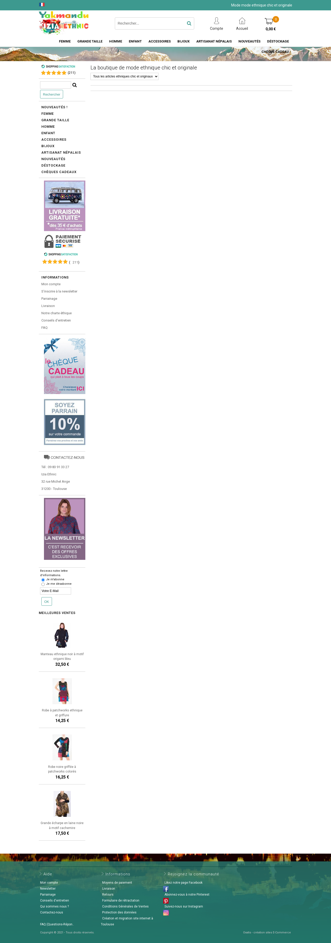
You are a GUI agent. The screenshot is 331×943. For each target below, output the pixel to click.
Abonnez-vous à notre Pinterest (186, 894)
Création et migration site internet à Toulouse (127, 921)
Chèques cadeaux (59, 172)
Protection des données (119, 912)
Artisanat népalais (61, 152)
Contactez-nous (51, 912)
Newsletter (48, 888)
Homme (115, 41)
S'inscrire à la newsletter (59, 291)
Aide (47, 874)
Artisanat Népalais (214, 41)
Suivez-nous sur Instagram (183, 906)
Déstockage (278, 41)
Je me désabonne (59, 583)
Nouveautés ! (54, 107)
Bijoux (183, 41)
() (72, 73)
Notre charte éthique (56, 313)
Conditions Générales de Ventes (125, 906)
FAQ (44, 328)
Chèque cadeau (275, 52)
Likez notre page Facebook (183, 882)
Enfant (135, 41)
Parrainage (49, 299)
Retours (108, 894)
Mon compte (51, 284)
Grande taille (89, 41)
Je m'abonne (55, 579)
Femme (65, 41)
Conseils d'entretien (56, 320)
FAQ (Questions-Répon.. (57, 924)
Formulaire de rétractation (120, 900)
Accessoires (159, 41)
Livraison (48, 306)
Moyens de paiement (117, 882)
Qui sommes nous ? (54, 906)
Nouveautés (249, 41)
